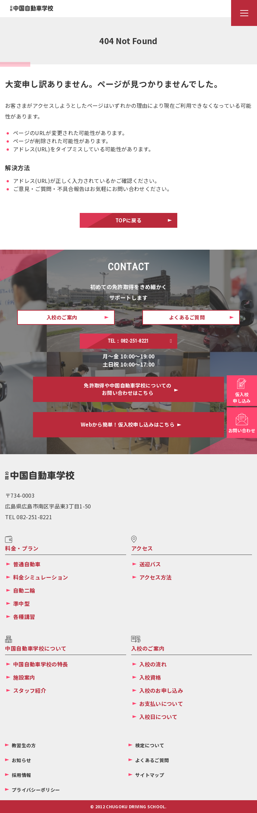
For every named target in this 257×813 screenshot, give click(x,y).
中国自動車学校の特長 (40, 664)
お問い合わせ (241, 430)
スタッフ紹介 (29, 690)
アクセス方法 (155, 577)
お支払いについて (161, 703)
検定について (149, 745)
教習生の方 (24, 745)
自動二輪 (24, 590)
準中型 (21, 603)
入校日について (158, 717)
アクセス (142, 548)
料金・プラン (22, 548)
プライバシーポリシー (36, 789)
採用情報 (21, 775)
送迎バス (150, 564)
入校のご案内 (148, 648)
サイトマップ (149, 775)
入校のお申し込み (161, 690)
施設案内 (24, 677)
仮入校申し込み (242, 397)
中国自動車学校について (36, 648)
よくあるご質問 (152, 760)
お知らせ (21, 760)
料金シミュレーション (40, 577)
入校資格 (150, 677)
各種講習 (24, 617)
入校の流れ (153, 664)
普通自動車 (27, 564)
